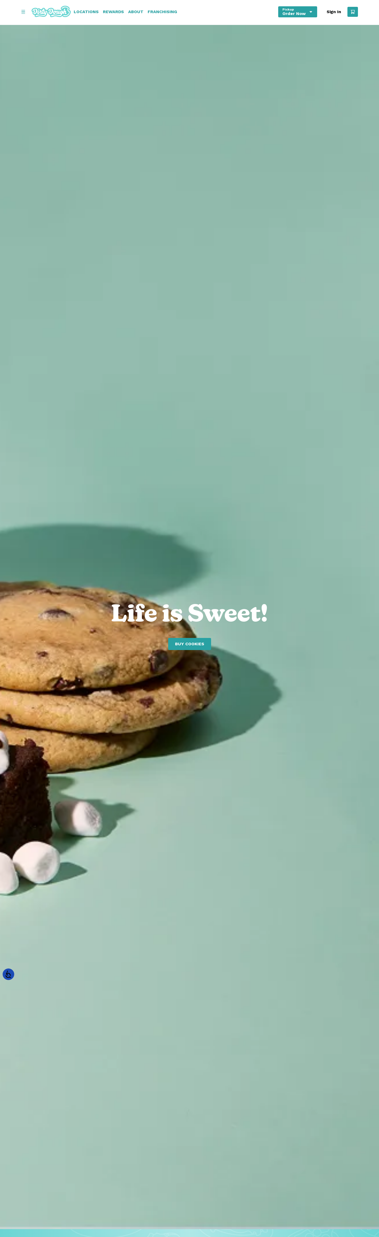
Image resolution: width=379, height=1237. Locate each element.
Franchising (162, 11)
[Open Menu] (23, 12)
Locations (86, 11)
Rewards (113, 11)
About (135, 11)
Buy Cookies (189, 643)
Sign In (334, 11)
